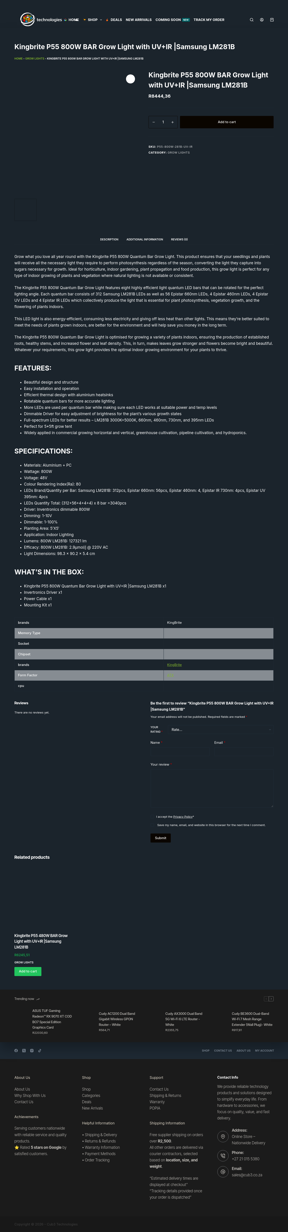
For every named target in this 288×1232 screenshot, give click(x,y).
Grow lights (34, 58)
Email (219, 743)
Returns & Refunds (100, 1141)
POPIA (155, 1108)
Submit (160, 838)
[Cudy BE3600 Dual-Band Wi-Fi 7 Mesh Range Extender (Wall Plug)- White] (220, 1021)
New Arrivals (139, 20)
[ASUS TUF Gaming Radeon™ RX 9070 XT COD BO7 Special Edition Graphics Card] (21, 1021)
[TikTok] (39, 1050)
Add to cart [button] (28, 971)
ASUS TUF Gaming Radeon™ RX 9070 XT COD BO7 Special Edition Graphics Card (52, 1019)
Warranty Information (102, 1147)
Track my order (209, 20)
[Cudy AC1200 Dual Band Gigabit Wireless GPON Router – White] (87, 1021)
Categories (91, 1095)
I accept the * (175, 816)
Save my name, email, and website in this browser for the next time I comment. (211, 825)
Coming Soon (173, 20)
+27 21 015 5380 (245, 1159)
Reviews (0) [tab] (179, 239)
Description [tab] (109, 239)
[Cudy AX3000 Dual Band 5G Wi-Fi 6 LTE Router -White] (154, 1021)
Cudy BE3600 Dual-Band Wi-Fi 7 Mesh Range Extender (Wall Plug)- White (252, 1019)
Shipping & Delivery (101, 1135)
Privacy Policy (183, 816)
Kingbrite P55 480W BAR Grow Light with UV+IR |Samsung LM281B (41, 941)
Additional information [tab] (144, 239)
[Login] (261, 19)
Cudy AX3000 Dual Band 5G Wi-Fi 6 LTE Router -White (183, 1019)
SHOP (93, 20)
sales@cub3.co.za (247, 1175)
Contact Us (220, 1050)
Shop (202, 1050)
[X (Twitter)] (24, 1050)
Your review (161, 764)
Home (71, 20)
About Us (242, 1050)
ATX (170, 675)
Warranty (157, 1102)
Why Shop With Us (30, 1095)
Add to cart (227, 122)
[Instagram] (32, 1050)
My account (264, 1050)
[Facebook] (16, 1050)
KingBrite (174, 665)
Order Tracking (97, 1160)
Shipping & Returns (165, 1095)
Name (156, 743)
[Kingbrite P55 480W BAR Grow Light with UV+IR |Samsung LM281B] (44, 897)
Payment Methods (100, 1153)
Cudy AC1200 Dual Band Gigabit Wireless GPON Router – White (117, 1019)
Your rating (157, 729)
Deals (114, 20)
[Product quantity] (163, 122)
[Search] (251, 19)
